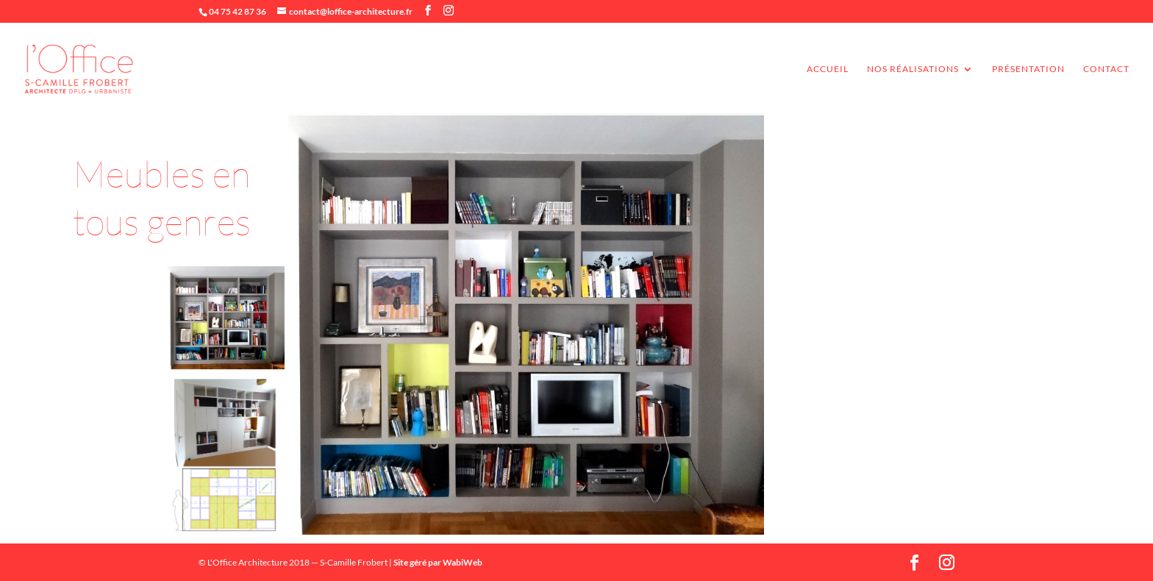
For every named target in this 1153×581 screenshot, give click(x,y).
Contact (1106, 69)
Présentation (1028, 69)
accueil (828, 69)
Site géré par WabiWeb (437, 562)
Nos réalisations (913, 69)
